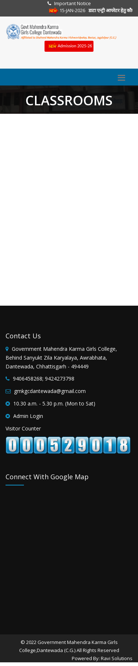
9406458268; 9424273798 (43, 378)
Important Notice (72, 3)
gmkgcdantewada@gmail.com (50, 390)
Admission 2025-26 (69, 46)
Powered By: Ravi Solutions (102, 658)
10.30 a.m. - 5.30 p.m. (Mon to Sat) (54, 403)
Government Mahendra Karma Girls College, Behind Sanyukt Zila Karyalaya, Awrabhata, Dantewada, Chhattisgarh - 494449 (61, 357)
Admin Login (28, 415)
